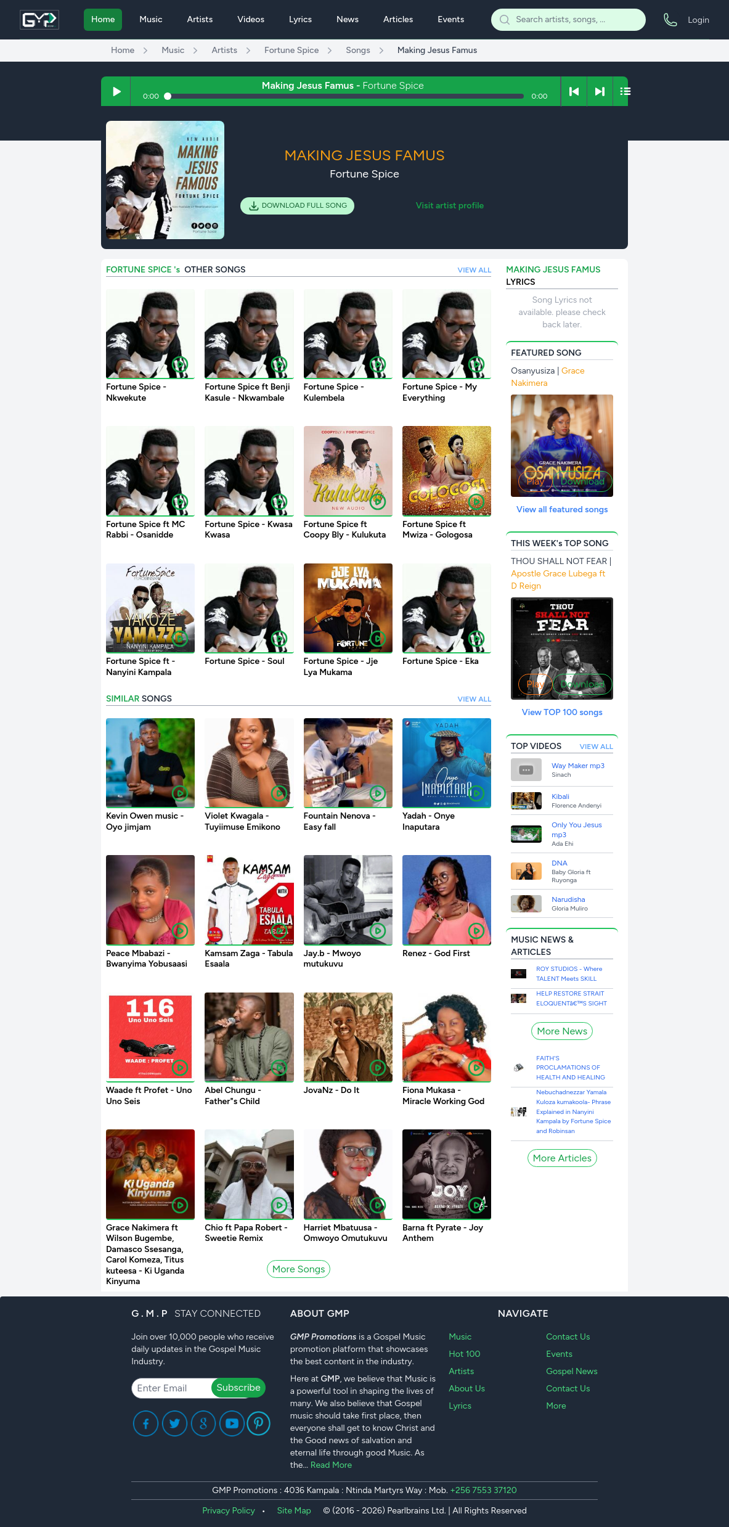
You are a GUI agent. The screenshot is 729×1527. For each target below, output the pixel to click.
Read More (331, 1465)
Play (535, 481)
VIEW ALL (475, 270)
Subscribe (238, 1387)
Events (451, 19)
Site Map (294, 1510)
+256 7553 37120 (483, 1490)
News (347, 19)
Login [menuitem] (698, 20)
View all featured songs (562, 509)
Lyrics (300, 19)
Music (150, 19)
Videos (250, 19)
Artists (200, 19)
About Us (467, 1388)
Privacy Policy (228, 1510)
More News (562, 1031)
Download (583, 481)
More (556, 1406)
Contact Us (568, 1337)
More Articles (562, 1158)
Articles (398, 19)
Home (103, 19)
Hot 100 (464, 1354)
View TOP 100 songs (562, 712)
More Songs (298, 1269)
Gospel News (572, 1371)
